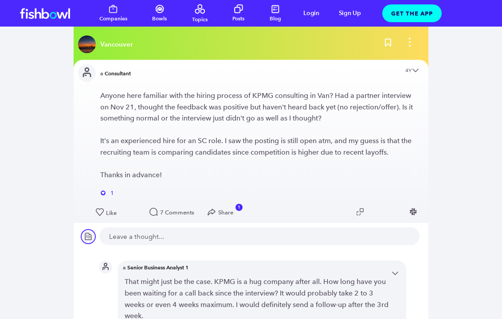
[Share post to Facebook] (401, 211)
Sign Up (350, 13)
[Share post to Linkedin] (388, 211)
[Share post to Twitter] (374, 211)
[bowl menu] (410, 44)
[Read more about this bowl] (107, 44)
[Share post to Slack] (414, 211)
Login (311, 13)
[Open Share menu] (222, 212)
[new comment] (259, 236)
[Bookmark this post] (388, 44)
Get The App (412, 13)
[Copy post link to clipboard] (361, 211)
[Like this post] (118, 213)
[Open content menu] (416, 71)
